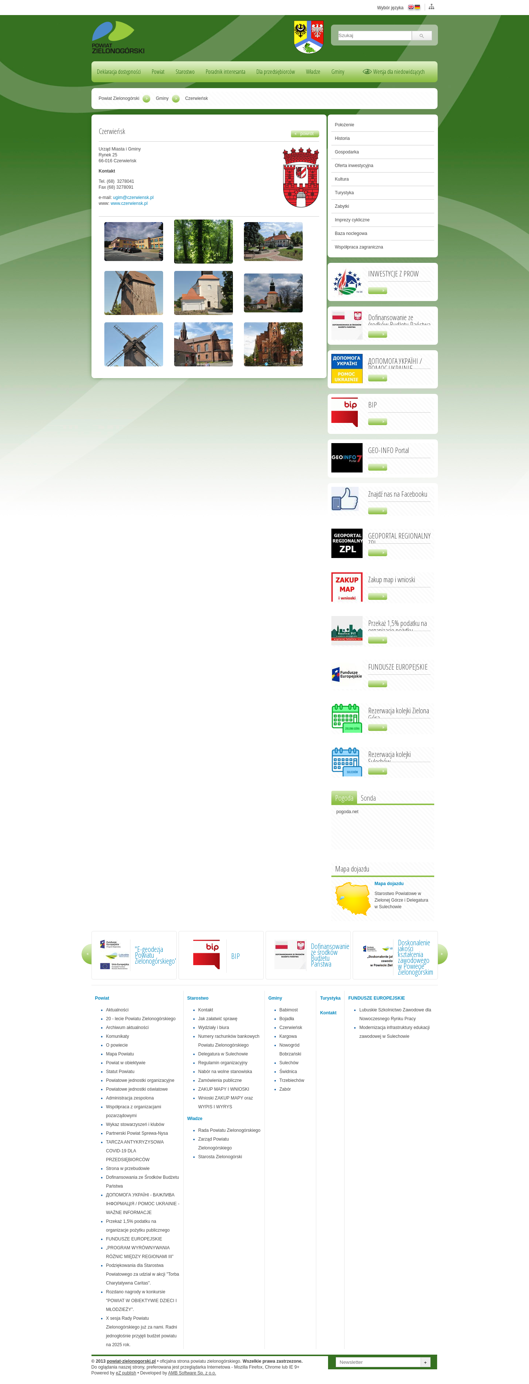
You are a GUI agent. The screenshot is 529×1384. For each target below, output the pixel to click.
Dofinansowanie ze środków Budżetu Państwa (399, 320)
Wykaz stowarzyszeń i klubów (135, 1124)
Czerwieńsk (291, 1027)
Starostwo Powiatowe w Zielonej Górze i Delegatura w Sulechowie (401, 900)
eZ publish (126, 1373)
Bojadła (287, 1018)
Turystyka (344, 192)
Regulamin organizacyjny (223, 1062)
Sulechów (289, 1062)
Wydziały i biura (213, 1027)
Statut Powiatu (120, 1071)
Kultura (342, 179)
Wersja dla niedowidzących (399, 72)
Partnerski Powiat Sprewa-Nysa (137, 1133)
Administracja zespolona (130, 1098)
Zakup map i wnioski (391, 579)
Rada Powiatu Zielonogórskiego (229, 1130)
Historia (342, 138)
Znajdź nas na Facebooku (397, 493)
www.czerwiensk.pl (129, 203)
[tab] (344, 797)
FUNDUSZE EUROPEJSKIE (398, 666)
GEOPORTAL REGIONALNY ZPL (399, 539)
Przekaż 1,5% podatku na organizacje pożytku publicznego (397, 630)
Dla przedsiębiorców (275, 72)
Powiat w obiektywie (125, 1062)
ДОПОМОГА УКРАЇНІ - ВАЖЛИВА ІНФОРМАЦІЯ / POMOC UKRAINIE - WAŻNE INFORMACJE (143, 1203)
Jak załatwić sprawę (218, 1018)
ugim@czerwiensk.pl (133, 197)
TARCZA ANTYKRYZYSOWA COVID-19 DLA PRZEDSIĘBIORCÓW (134, 1151)
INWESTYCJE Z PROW (393, 273)
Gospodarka (347, 152)
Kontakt (205, 1009)
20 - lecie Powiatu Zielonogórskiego (141, 1018)
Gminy (337, 72)
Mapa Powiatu (120, 1054)
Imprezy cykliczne (352, 219)
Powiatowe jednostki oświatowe (137, 1089)
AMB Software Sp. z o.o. (192, 1373)
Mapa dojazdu (389, 883)
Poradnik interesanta (225, 72)
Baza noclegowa (351, 233)
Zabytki (342, 206)
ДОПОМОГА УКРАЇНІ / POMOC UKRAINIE (395, 364)
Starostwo (185, 72)
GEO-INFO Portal (388, 449)
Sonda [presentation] (368, 798)
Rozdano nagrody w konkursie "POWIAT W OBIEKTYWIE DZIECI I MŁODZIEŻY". (141, 1300)
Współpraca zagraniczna (359, 247)
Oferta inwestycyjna (354, 165)
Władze (313, 72)
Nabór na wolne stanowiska (225, 1071)
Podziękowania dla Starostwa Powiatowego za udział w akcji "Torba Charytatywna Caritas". (142, 1274)
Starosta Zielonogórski (220, 1156)
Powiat (158, 72)
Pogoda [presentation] (344, 798)
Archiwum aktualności (127, 1027)
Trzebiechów (292, 1080)
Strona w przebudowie (128, 1168)
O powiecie (117, 1045)
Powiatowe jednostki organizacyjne (140, 1080)
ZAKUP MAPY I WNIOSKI (223, 1089)
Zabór (285, 1089)
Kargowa (288, 1036)
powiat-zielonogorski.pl (131, 1361)
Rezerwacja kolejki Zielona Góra (398, 714)
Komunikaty (117, 1036)
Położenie (345, 124)
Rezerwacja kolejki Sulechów (389, 757)
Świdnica (288, 1071)
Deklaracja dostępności (119, 72)
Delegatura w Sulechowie (223, 1054)
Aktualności (117, 1009)
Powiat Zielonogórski (119, 98)
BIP (372, 404)
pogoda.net (348, 811)
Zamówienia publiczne (220, 1080)
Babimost (289, 1009)
